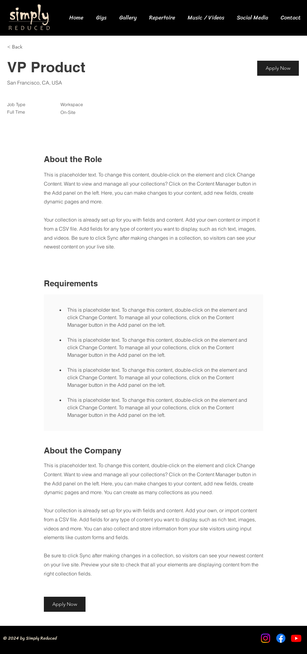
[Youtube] (296, 638)
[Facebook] (281, 638)
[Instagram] (265, 638)
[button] (278, 68)
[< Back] (29, 47)
